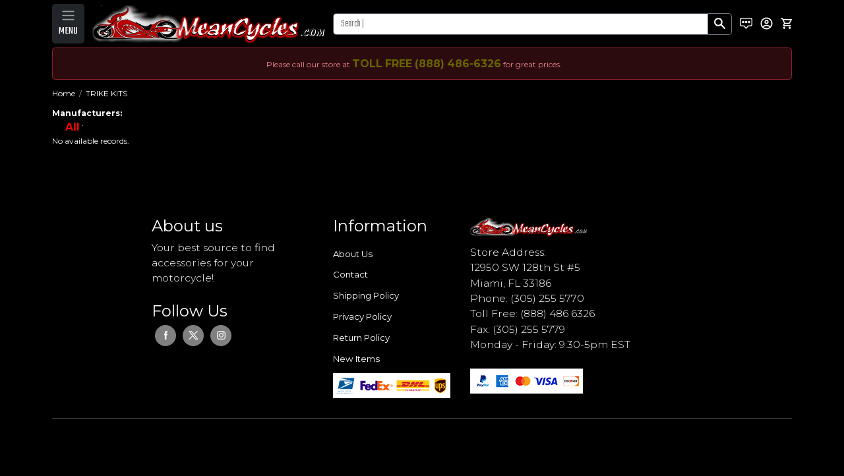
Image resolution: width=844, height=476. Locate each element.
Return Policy (361, 337)
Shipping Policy (366, 295)
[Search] (520, 24)
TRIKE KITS (106, 93)
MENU (68, 31)
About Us (353, 254)
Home (63, 93)
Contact (350, 274)
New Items (356, 358)
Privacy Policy (362, 316)
